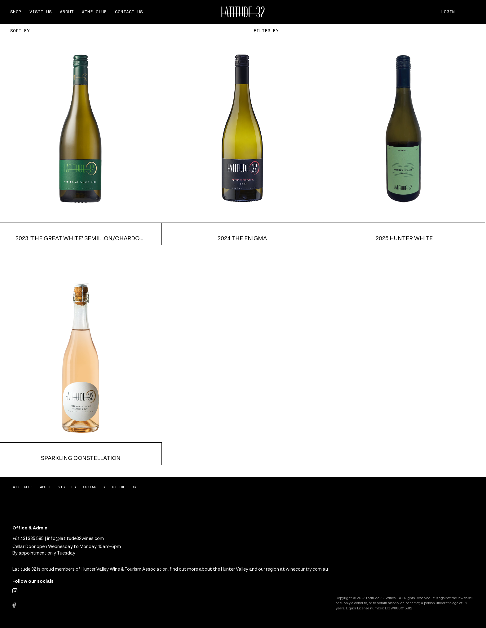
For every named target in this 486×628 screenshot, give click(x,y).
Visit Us (40, 12)
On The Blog (124, 487)
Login (448, 12)
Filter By (266, 30)
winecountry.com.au (307, 569)
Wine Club (94, 12)
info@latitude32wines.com (75, 538)
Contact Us (129, 12)
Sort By (20, 30)
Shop (15, 12)
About (67, 12)
